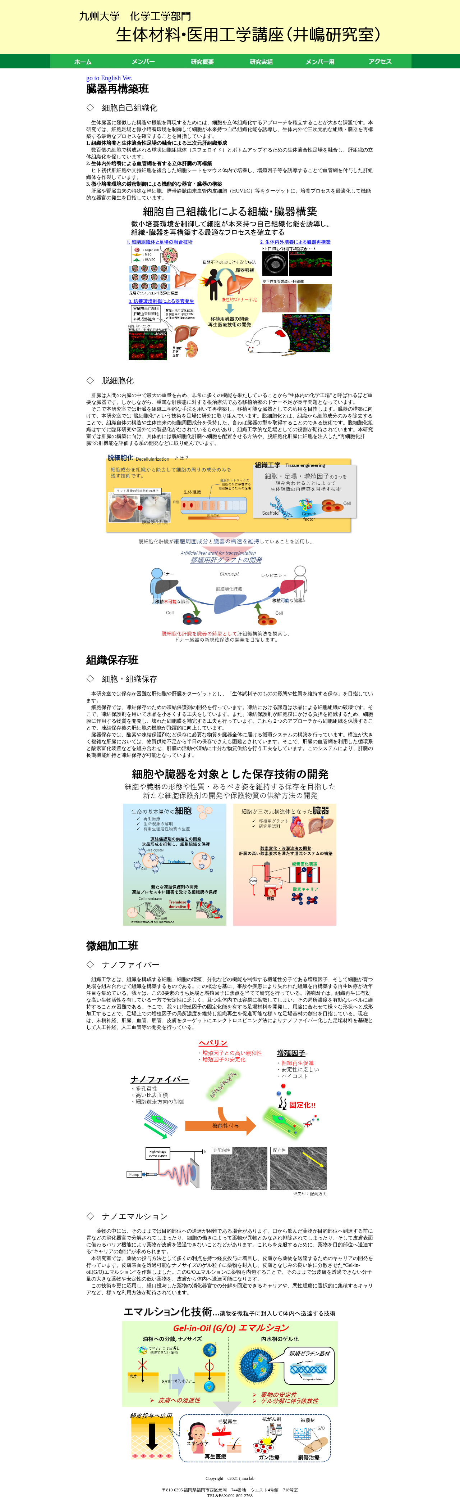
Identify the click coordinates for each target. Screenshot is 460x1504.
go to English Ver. (109, 78)
